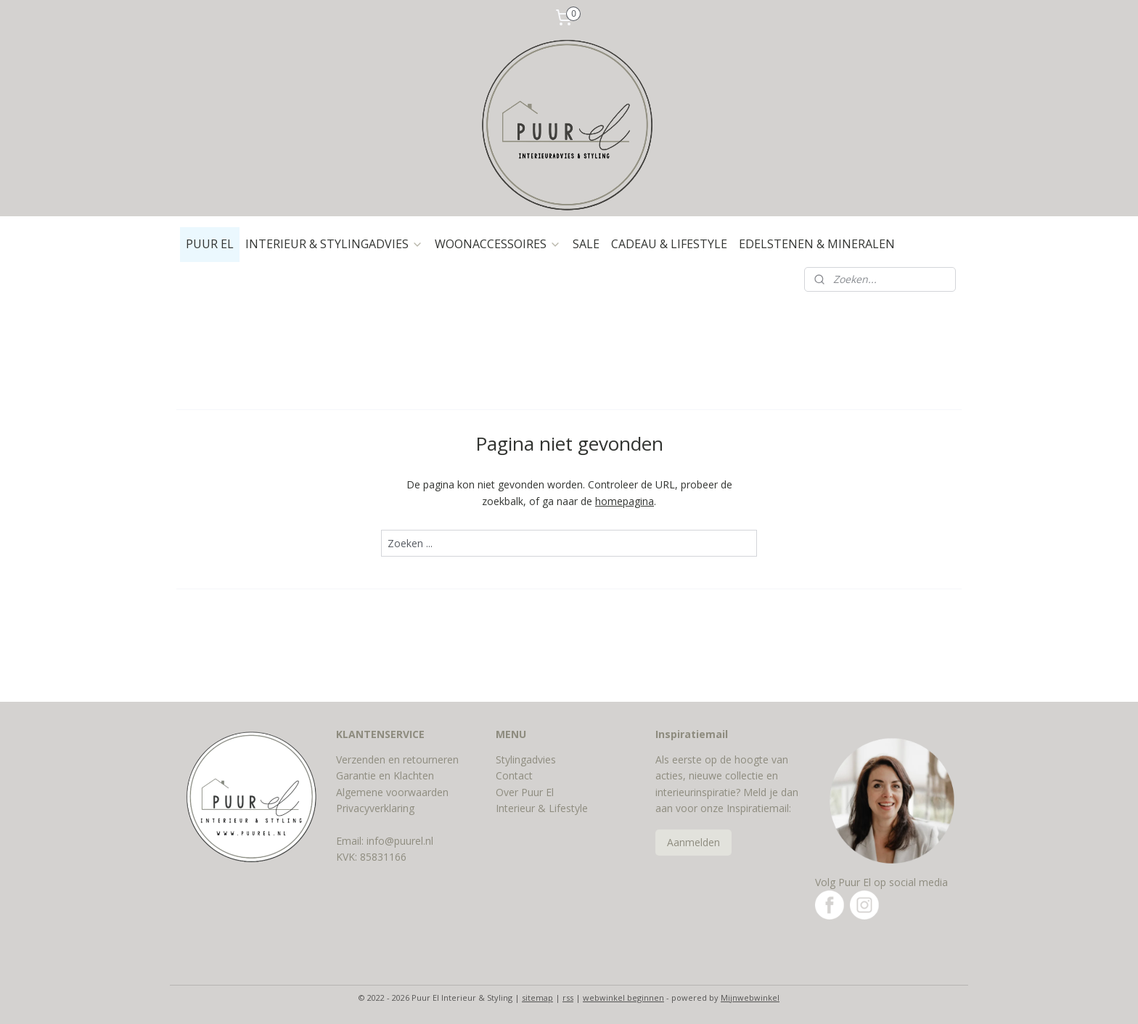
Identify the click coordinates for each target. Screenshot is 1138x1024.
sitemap (537, 997)
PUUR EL (210, 244)
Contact (514, 775)
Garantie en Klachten (385, 775)
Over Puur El (525, 792)
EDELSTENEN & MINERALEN (817, 244)
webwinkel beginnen (623, 997)
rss (567, 997)
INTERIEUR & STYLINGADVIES (334, 244)
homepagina (624, 501)
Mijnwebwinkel (750, 997)
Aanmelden (693, 842)
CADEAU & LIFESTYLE (669, 244)
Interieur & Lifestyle (542, 808)
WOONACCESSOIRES (498, 244)
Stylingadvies (526, 759)
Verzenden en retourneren (397, 759)
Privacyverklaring (375, 808)
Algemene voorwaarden (392, 792)
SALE (586, 244)
